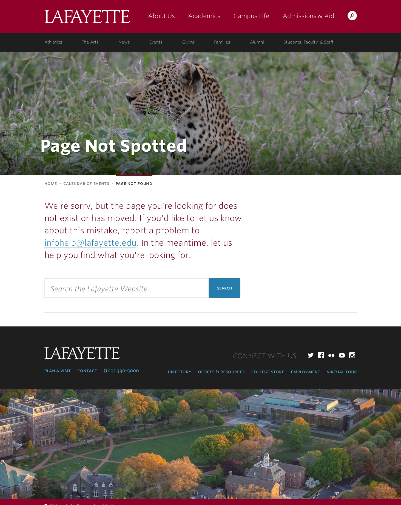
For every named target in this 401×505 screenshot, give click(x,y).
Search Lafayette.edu (352, 16)
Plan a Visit (57, 370)
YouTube (341, 355)
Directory (179, 371)
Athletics (53, 42)
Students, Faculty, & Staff (308, 42)
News (124, 42)
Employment (305, 371)
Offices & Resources (221, 371)
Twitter (310, 355)
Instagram (352, 355)
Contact (87, 370)
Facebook (321, 355)
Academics (204, 15)
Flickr (331, 355)
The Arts (90, 42)
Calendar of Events (86, 183)
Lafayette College (87, 18)
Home (50, 183)
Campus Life (251, 15)
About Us (161, 15)
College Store (267, 371)
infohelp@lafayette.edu (90, 243)
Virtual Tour (342, 371)
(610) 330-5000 (121, 370)
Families (222, 42)
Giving (188, 42)
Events (156, 42)
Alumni (257, 42)
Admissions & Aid (308, 15)
